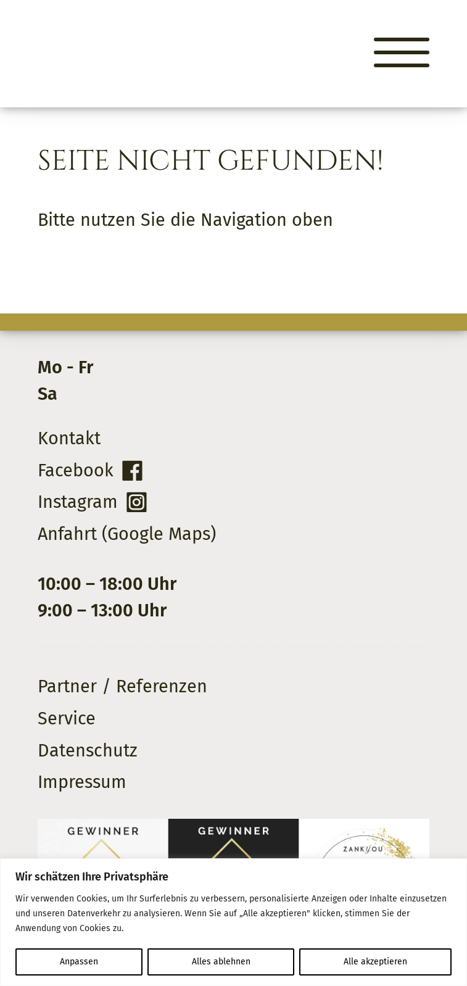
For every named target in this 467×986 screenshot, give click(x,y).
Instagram (78, 502)
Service (67, 718)
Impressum (82, 782)
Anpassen (79, 961)
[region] (233, 922)
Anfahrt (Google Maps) (127, 534)
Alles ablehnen (221, 961)
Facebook (76, 470)
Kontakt (69, 438)
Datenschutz (88, 750)
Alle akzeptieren (375, 961)
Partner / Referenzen (122, 686)
